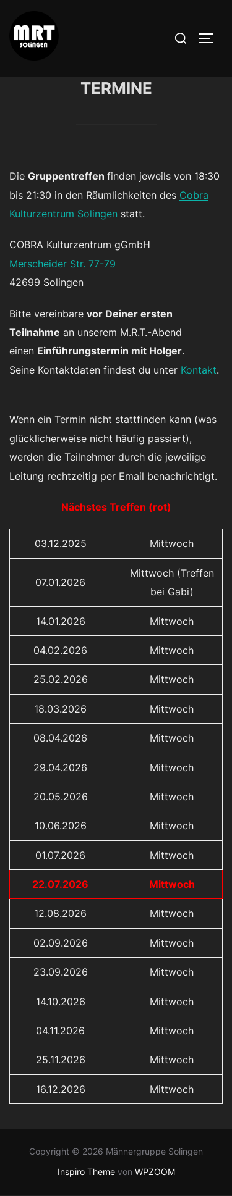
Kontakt (199, 370)
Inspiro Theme (86, 1171)
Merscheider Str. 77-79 (62, 263)
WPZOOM (155, 1171)
